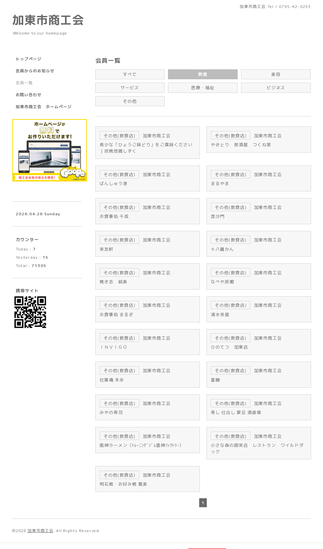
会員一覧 (24, 83)
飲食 (203, 74)
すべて (129, 74)
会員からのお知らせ (35, 71)
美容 (276, 74)
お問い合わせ (28, 95)
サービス (129, 87)
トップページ (28, 59)
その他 (129, 99)
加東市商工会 (48, 20)
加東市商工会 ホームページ (44, 106)
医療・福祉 (203, 87)
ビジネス (275, 87)
